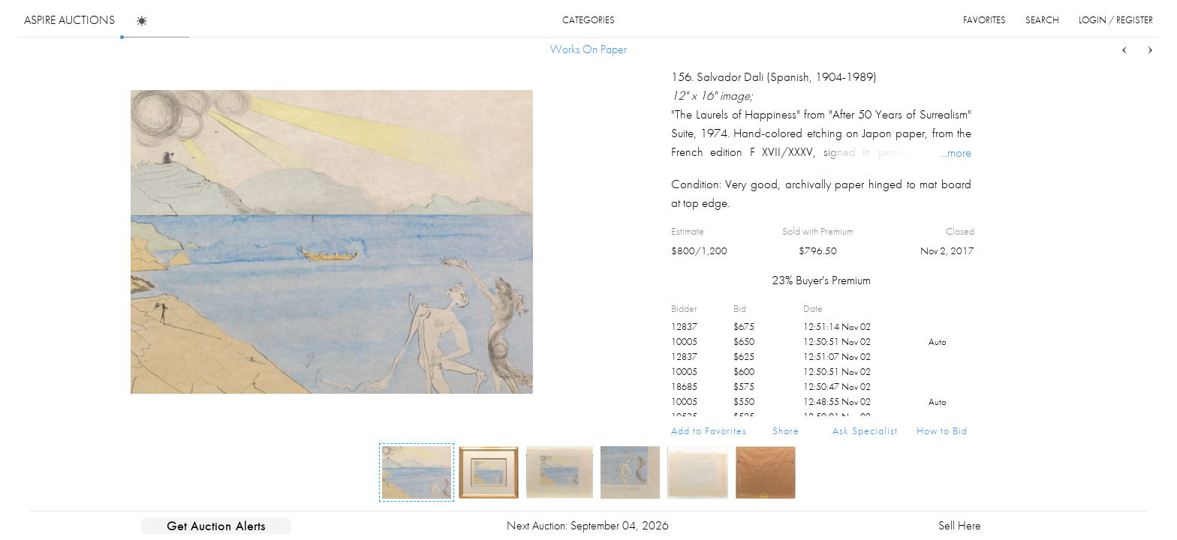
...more (956, 152)
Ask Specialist (865, 430)
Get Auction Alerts (216, 526)
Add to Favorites (709, 430)
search (1042, 20)
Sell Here (959, 525)
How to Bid (942, 430)
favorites (984, 20)
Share (785, 430)
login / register (1116, 20)
